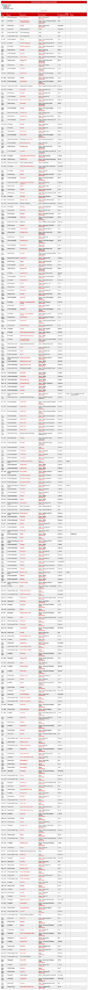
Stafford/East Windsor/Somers (28, 155)
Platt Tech (22, 653)
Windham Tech (24, 146)
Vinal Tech (22, 103)
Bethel (21, 186)
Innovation (22, 68)
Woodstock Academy (25, 475)
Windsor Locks (23, 199)
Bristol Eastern (24, 513)
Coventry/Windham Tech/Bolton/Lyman (24, 21)
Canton (22, 283)
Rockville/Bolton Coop (25, 636)
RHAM (21, 590)
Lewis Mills (22, 89)
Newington (22, 183)
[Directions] (41, 18)
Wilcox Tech (23, 422)
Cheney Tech (23, 56)
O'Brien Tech (23, 416)
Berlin (21, 541)
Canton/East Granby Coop (26, 810)
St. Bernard (23, 450)
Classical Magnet (24, 694)
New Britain (30, 182)
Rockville (22, 93)
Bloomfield (22, 96)
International (23, 81)
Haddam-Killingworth (25, 43)
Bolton (22, 174)
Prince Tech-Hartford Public (26, 757)
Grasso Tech (23, 268)
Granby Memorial (24, 17)
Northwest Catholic (25, 357)
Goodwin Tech (23, 116)
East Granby (23, 290)
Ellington (22, 124)
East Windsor (23, 317)
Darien (21, 347)
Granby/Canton (24, 273)
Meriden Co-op (23, 572)
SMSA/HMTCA (24, 760)
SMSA (21, 65)
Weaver (22, 682)
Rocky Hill (22, 530)
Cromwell (22, 151)
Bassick (22, 265)
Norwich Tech (23, 73)
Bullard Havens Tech (25, 143)
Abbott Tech (23, 60)
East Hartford (23, 502)
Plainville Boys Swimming (26, 461)
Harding (22, 108)
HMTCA (22, 39)
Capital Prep (23, 258)
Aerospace (22, 119)
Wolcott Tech (23, 159)
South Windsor (23, 646)
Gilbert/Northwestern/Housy (27, 332)
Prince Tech (28, 99)
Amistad (22, 49)
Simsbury (22, 911)
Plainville (22, 438)
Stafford (22, 225)
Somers (22, 237)
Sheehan (22, 561)
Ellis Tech (22, 99)
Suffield (22, 189)
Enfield (22, 738)
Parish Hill (22, 896)
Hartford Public (23, 182)
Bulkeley (22, 170)
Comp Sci (22, 53)
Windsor (22, 393)
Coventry (22, 253)
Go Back (44, 11)
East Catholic (23, 471)
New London (30, 806)
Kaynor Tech (30, 139)
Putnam (22, 25)
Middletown (23, 485)
